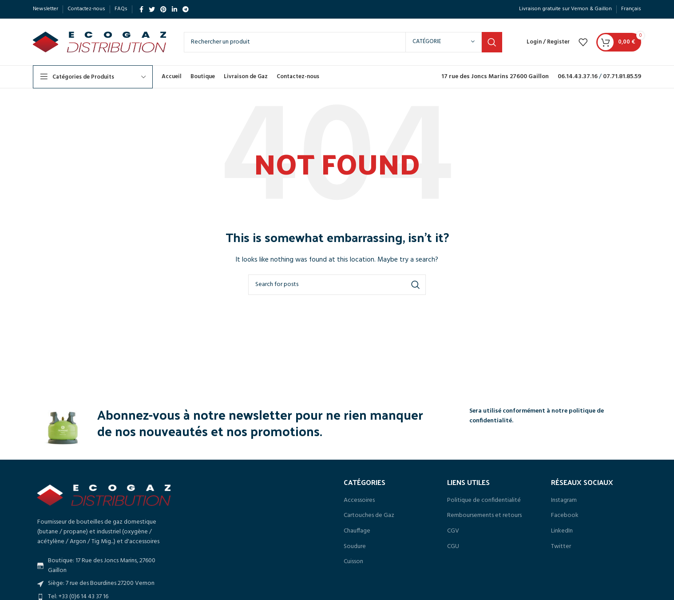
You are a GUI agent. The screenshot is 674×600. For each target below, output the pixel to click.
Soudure (355, 546)
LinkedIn (562, 531)
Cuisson (353, 561)
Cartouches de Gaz (369, 515)
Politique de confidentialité (484, 500)
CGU (453, 546)
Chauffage (357, 531)
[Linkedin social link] (174, 9)
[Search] (343, 42)
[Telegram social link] (185, 9)
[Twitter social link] (152, 9)
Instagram (564, 500)
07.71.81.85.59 (622, 77)
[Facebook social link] (141, 9)
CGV (453, 531)
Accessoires (359, 500)
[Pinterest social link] (163, 9)
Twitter (561, 546)
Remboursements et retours (484, 515)
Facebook (565, 515)
